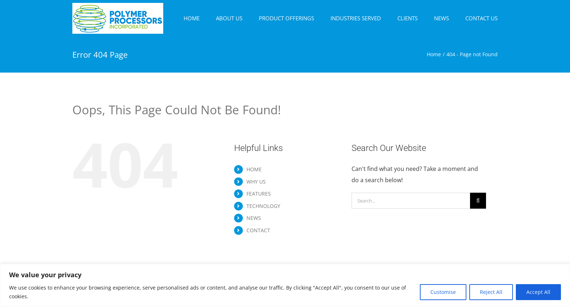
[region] (285, 285)
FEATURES (258, 193)
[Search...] (411, 201)
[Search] (478, 201)
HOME (254, 169)
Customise (443, 291)
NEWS (253, 217)
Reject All (491, 291)
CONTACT (258, 230)
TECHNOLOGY (263, 205)
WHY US (256, 181)
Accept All (538, 291)
